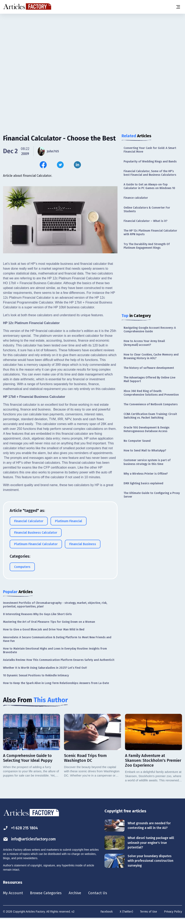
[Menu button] (178, 7)
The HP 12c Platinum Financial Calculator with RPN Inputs (150, 232)
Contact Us (102, 893)
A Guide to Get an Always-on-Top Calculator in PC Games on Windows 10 (149, 186)
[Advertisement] (92, 45)
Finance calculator (136, 198)
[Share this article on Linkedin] (77, 164)
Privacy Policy (173, 912)
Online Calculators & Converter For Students (147, 209)
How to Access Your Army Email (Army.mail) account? (144, 342)
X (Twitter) (126, 912)
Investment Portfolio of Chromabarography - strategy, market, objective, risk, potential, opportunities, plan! (55, 604)
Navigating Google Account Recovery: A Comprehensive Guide (150, 329)
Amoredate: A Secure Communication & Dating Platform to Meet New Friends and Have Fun (57, 639)
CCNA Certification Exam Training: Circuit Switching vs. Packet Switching (150, 415)
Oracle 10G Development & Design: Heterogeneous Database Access (147, 429)
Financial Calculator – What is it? (145, 221)
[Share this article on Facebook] (43, 164)
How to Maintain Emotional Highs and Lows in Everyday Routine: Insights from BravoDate (55, 650)
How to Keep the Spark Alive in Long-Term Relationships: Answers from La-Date (56, 683)
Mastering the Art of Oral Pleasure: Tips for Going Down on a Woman (49, 622)
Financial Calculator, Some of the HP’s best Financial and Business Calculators (150, 173)
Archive (78, 893)
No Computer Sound (137, 441)
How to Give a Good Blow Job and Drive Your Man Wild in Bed (43, 629)
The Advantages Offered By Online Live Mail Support (149, 379)
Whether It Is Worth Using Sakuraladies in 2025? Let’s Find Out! (45, 667)
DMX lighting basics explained (143, 483)
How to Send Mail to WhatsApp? (145, 450)
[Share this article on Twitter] (60, 164)
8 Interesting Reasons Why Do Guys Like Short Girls (37, 614)
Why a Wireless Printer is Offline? (146, 473)
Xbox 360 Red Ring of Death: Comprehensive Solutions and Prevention (151, 392)
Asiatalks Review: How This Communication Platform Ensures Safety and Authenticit (58, 660)
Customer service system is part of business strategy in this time (147, 462)
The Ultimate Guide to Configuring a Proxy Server (152, 494)
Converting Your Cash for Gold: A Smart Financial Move (150, 149)
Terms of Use (148, 912)
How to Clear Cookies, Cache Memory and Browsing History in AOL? (151, 356)
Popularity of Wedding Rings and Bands (150, 161)
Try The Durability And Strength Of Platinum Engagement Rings (147, 246)
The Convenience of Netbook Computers (151, 404)
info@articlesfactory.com (30, 839)
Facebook (106, 912)
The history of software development (149, 368)
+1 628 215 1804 (21, 828)
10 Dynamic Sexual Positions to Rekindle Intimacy (36, 675)
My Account (13, 893)
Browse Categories (48, 893)
